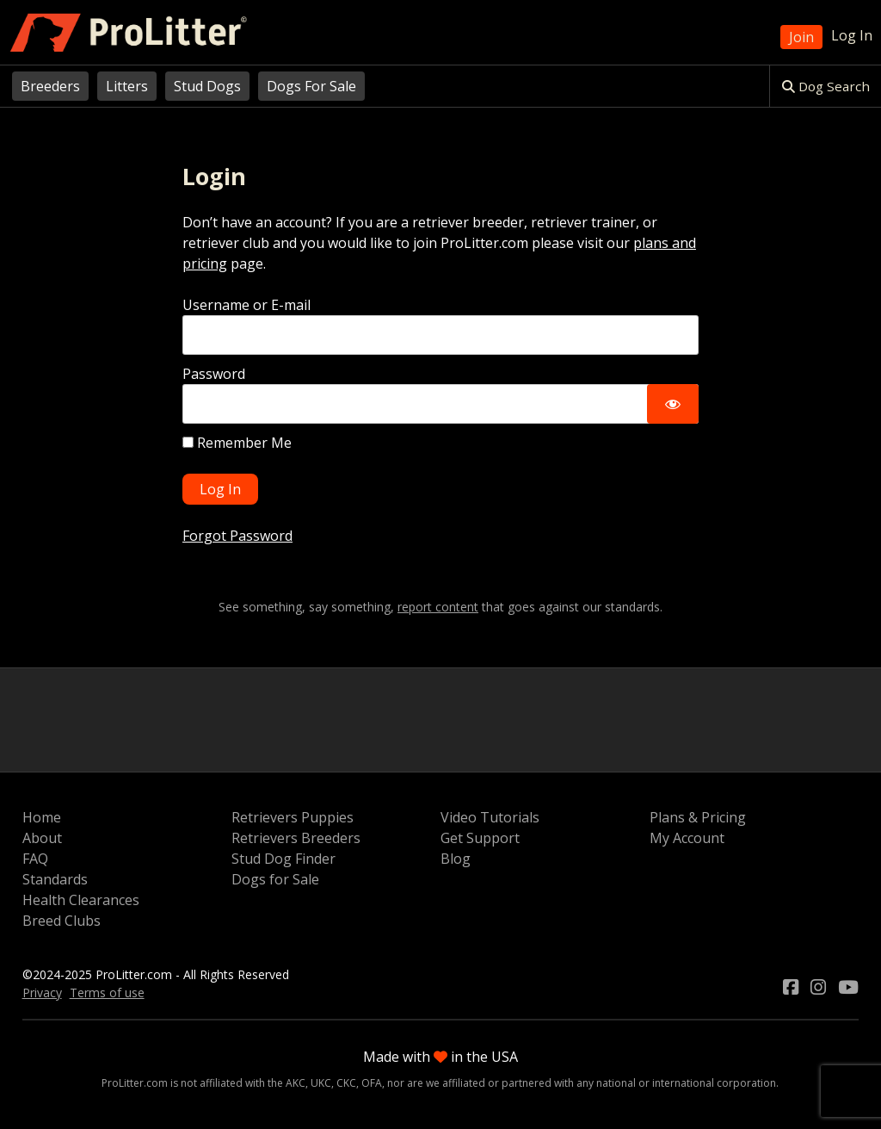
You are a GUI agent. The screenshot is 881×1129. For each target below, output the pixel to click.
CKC (346, 1083)
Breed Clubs (61, 920)
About (42, 837)
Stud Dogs (207, 86)
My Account (687, 837)
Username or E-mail (246, 304)
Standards (55, 879)
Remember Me (237, 442)
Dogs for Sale (275, 879)
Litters (127, 86)
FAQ (35, 858)
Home (41, 817)
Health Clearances (80, 899)
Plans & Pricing (698, 817)
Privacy (42, 992)
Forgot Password (237, 535)
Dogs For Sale (311, 86)
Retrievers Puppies (292, 817)
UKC (321, 1083)
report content (437, 607)
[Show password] (673, 404)
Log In (851, 35)
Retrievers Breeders (295, 837)
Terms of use (107, 992)
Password (213, 373)
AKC (295, 1083)
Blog (455, 858)
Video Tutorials (489, 817)
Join (801, 37)
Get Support (480, 837)
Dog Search (826, 86)
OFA (371, 1083)
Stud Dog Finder (283, 858)
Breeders (50, 86)
